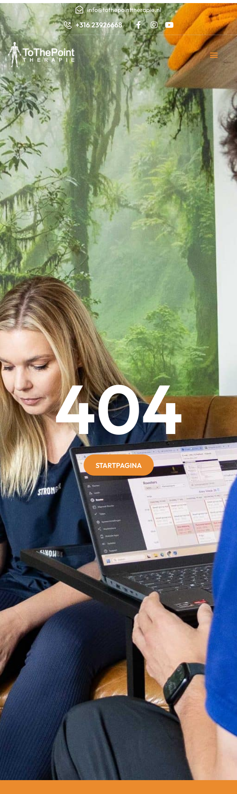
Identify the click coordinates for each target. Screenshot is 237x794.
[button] (214, 55)
